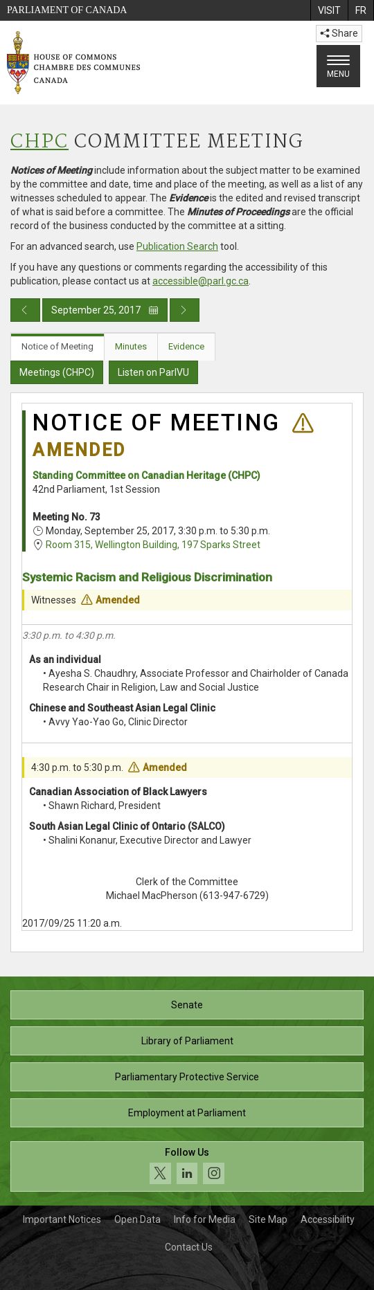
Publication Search (177, 246)
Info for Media (204, 1219)
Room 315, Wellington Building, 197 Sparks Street (153, 544)
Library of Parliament (187, 1040)
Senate (187, 1004)
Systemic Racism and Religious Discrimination (147, 577)
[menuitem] (329, 10)
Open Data (137, 1219)
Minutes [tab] (131, 346)
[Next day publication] (184, 310)
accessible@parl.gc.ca (200, 281)
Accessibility (328, 1219)
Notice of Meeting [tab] (57, 346)
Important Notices (62, 1219)
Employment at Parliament (187, 1112)
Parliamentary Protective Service (187, 1076)
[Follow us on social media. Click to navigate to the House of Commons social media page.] (187, 1166)
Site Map (268, 1219)
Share (339, 33)
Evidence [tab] (186, 346)
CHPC (39, 142)
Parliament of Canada (67, 10)
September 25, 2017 (105, 310)
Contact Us (189, 1247)
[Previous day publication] (25, 310)
